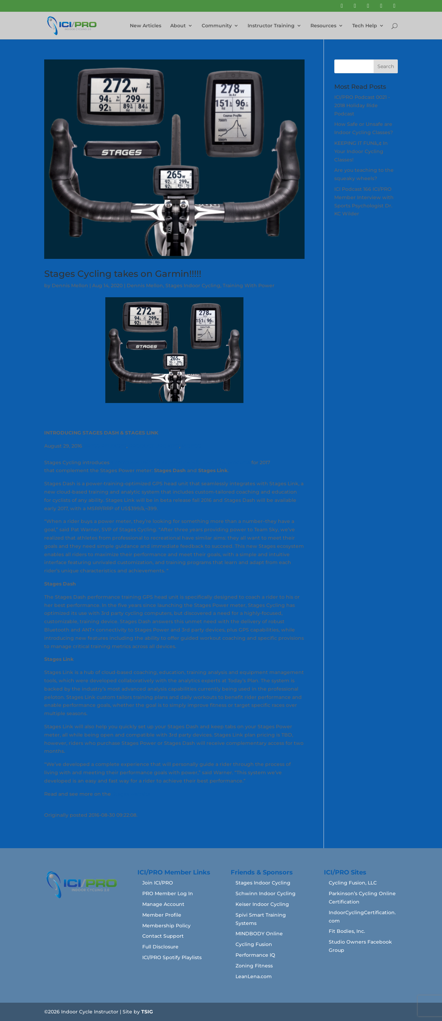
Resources (323, 26)
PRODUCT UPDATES (154, 446)
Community (217, 26)
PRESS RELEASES (105, 446)
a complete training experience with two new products (180, 462)
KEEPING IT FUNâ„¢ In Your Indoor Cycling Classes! (361, 151)
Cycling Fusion (254, 944)
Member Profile (161, 915)
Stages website (131, 794)
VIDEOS (191, 446)
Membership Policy (166, 925)
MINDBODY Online (259, 933)
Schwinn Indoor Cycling (266, 893)
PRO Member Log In (167, 893)
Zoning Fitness (254, 966)
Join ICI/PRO (157, 883)
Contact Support (163, 936)
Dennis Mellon (70, 285)
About (178, 26)
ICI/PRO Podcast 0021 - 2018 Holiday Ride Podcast (362, 105)
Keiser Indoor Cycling (262, 904)
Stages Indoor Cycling (192, 285)
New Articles (145, 26)
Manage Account (163, 904)
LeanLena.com (254, 976)
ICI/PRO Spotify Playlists (172, 957)
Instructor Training (271, 26)
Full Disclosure (160, 947)
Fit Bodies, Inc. (347, 931)
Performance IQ (255, 955)
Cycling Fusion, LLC (353, 883)
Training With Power (249, 285)
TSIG (147, 1012)
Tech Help (364, 26)
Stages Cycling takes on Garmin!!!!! (122, 273)
